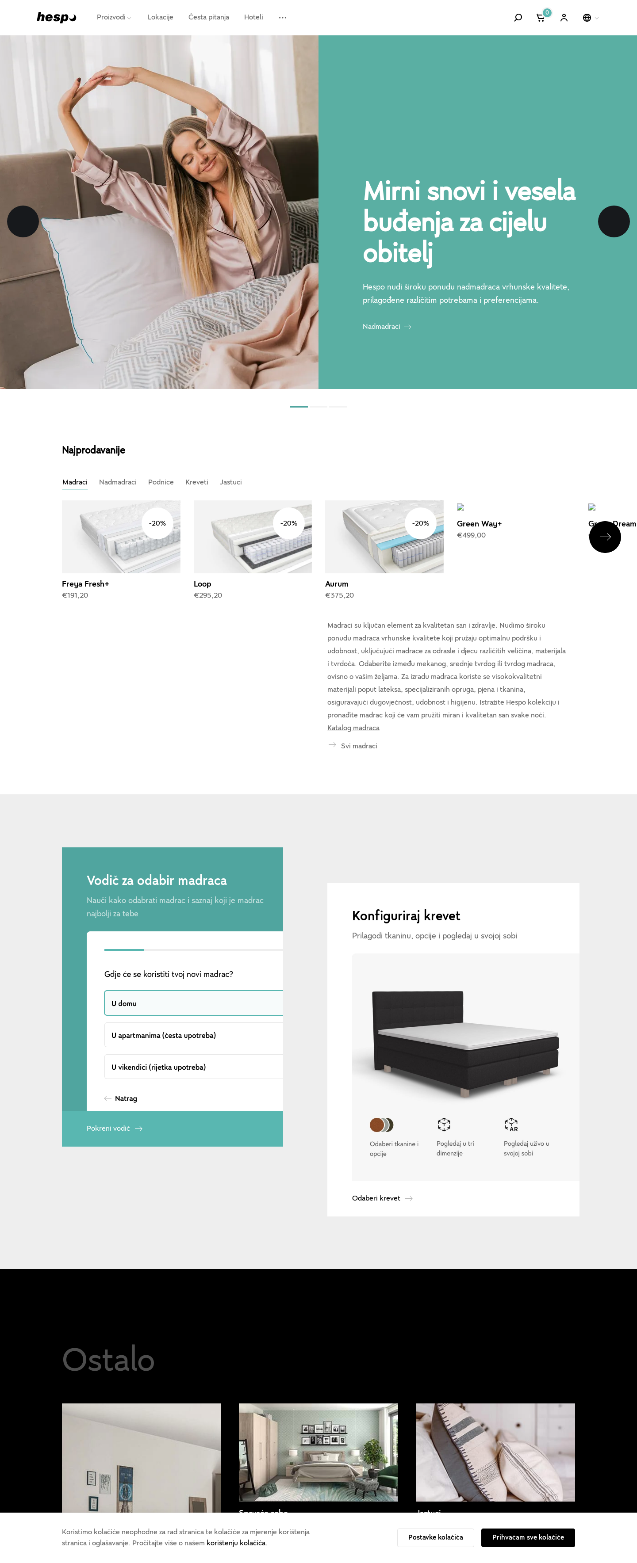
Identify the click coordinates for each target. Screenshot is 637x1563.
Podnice (161, 482)
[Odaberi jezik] (591, 17)
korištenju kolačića (236, 1543)
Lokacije (160, 17)
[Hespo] (57, 17)
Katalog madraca (353, 667)
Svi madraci (359, 686)
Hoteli (253, 17)
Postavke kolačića (435, 1537)
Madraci (75, 482)
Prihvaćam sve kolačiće (528, 1537)
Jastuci (231, 482)
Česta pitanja (208, 17)
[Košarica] (541, 17)
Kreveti (196, 482)
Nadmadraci (381, 327)
